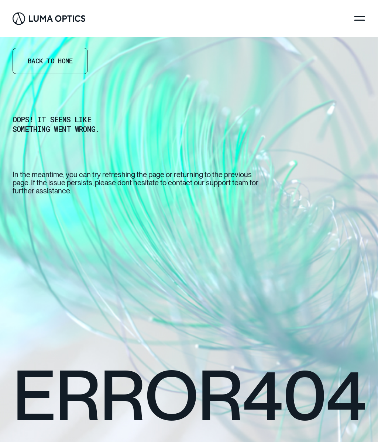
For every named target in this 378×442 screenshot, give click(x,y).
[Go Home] (49, 18)
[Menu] (359, 18)
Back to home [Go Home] (50, 60)
